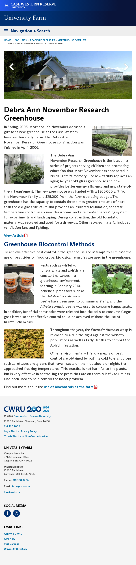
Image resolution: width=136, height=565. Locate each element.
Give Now (9, 538)
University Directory (15, 549)
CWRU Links (13, 527)
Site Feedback (12, 492)
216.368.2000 (12, 426)
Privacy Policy (29, 431)
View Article (13, 235)
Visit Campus (11, 543)
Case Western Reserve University (32, 416)
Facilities (20, 40)
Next (127, 61)
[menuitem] (68, 533)
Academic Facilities (42, 40)
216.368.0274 (21, 480)
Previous (12, 61)
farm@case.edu (21, 486)
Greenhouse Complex (72, 40)
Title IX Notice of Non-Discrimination (26, 436)
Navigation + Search (26, 31)
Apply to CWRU (13, 533)
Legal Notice (11, 431)
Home (7, 40)
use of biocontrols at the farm (68, 387)
